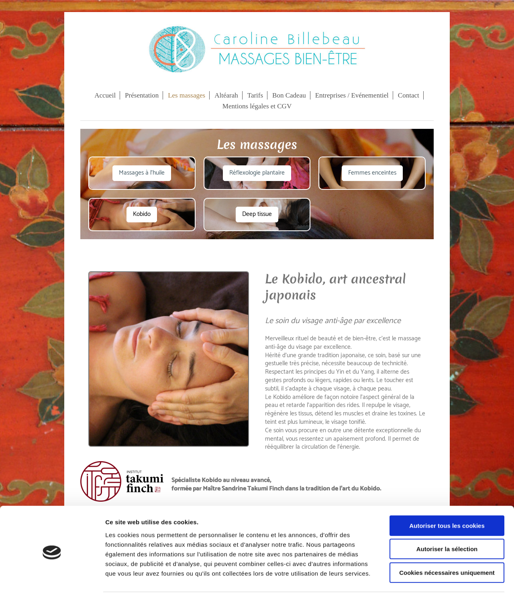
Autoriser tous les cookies (447, 495)
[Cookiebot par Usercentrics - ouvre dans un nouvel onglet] (52, 578)
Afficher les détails (442, 578)
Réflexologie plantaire (257, 173)
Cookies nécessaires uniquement (447, 542)
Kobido (142, 214)
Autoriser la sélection (447, 519)
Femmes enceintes (372, 173)
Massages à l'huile (142, 173)
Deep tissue (257, 214)
